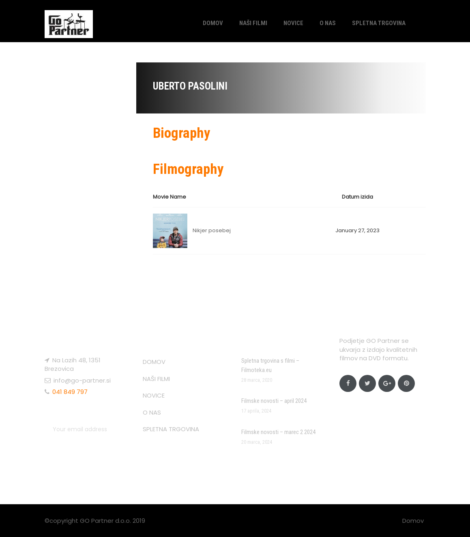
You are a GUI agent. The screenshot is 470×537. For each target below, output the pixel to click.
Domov (413, 520)
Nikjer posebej (212, 230)
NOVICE (293, 23)
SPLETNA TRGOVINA (379, 23)
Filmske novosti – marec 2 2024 (278, 432)
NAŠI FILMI (253, 23)
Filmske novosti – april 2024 (274, 400)
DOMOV (213, 23)
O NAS (328, 23)
